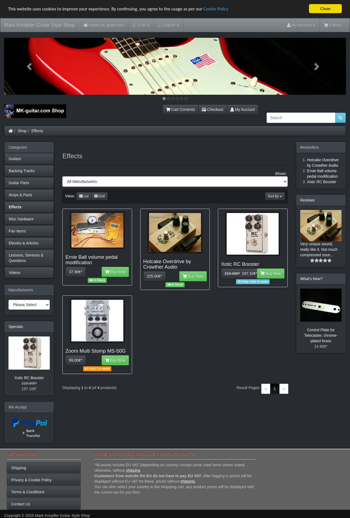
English (168, 25)
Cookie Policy (215, 9)
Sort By (275, 196)
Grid (99, 196)
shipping (133, 470)
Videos (15, 272)
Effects (37, 131)
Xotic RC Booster (29, 378)
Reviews (307, 200)
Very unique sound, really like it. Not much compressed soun (319, 249)
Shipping (18, 468)
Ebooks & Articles (24, 243)
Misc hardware (21, 219)
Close (325, 8)
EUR (141, 25)
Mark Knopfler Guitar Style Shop (39, 25)
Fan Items (17, 231)
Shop (22, 131)
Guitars (15, 159)
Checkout (212, 109)
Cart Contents (180, 109)
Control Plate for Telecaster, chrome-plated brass (320, 335)
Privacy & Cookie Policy (31, 480)
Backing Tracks (22, 171)
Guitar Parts (19, 183)
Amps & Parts (20, 195)
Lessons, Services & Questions (26, 258)
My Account (242, 109)
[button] (30, 66)
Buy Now (115, 272)
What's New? (311, 279)
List (84, 196)
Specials (15, 326)
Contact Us (20, 504)
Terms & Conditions (27, 492)
